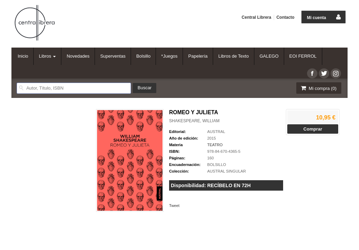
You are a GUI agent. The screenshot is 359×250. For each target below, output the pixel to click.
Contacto (286, 17)
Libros (47, 56)
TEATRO (215, 145)
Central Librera (256, 17)
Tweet (174, 205)
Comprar (313, 129)
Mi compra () (318, 88)
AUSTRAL (216, 132)
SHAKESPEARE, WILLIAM (194, 120)
